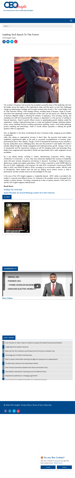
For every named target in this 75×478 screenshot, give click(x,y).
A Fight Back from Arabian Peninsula (16, 411)
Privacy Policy (26, 469)
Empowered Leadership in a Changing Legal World (21, 440)
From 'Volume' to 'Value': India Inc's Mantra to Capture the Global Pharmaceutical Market (33, 407)
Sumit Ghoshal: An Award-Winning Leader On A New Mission (29, 257)
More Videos (7, 362)
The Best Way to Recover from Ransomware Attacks (21, 427)
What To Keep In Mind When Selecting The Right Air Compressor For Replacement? (31, 423)
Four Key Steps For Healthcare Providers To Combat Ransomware (26, 444)
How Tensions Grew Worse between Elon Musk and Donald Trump (26, 431)
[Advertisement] (37, 50)
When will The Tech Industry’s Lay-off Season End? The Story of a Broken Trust (30, 415)
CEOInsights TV (10, 333)
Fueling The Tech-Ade (13, 253)
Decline (64, 467)
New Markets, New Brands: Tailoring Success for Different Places (25, 436)
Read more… (59, 463)
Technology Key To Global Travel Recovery (18, 419)
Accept (48, 467)
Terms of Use (37, 469)
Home (6, 26)
